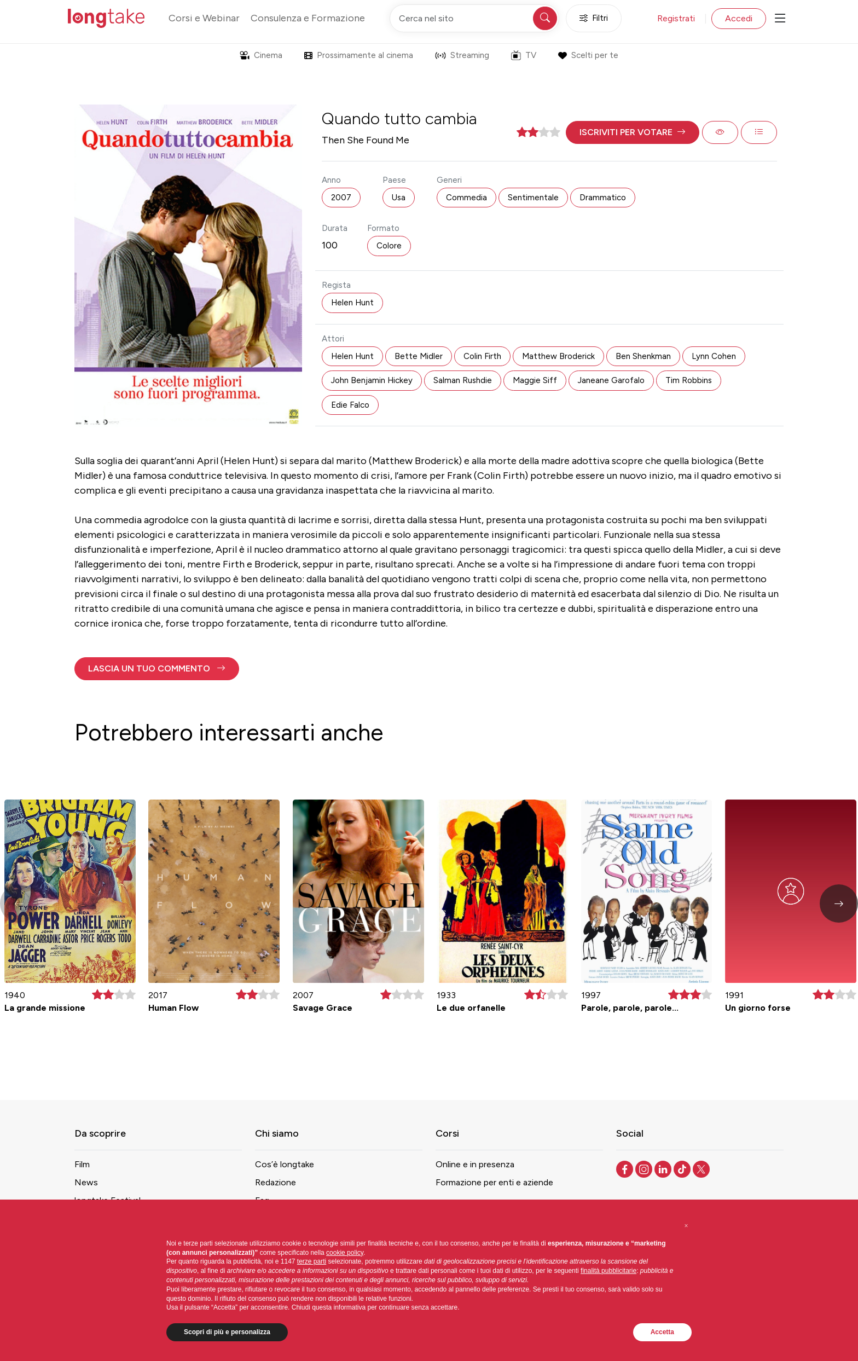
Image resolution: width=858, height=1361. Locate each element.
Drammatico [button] (602, 197)
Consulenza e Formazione (308, 18)
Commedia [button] (466, 197)
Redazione (275, 1182)
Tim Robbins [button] (688, 380)
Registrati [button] (676, 18)
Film (82, 1164)
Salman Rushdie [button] (462, 380)
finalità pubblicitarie (608, 1271)
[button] (632, 132)
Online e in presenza (475, 1164)
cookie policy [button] (344, 1252)
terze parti (311, 1261)
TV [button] (523, 55)
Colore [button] (389, 246)
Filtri (593, 18)
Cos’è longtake (284, 1164)
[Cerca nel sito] (474, 18)
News (86, 1182)
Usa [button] (398, 197)
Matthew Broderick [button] (558, 356)
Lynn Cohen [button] (714, 356)
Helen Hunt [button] (352, 303)
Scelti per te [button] (588, 55)
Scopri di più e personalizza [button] (227, 1332)
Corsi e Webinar (204, 18)
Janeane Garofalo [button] (611, 380)
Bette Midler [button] (419, 356)
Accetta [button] (662, 1332)
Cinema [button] (261, 55)
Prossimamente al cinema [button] (358, 55)
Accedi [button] (738, 18)
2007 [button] (341, 197)
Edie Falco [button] (350, 405)
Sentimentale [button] (533, 197)
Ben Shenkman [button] (643, 356)
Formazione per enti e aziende (494, 1182)
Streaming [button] (462, 55)
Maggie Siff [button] (535, 380)
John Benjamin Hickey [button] (372, 380)
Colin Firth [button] (482, 356)
